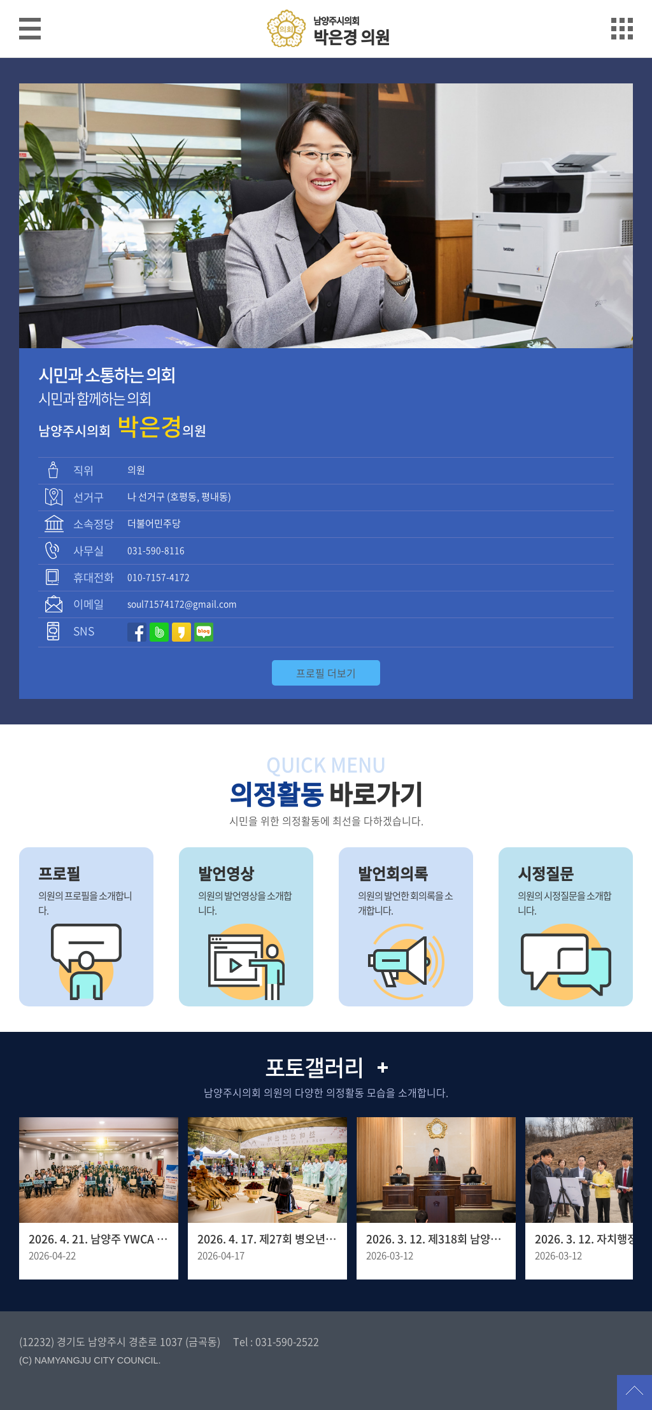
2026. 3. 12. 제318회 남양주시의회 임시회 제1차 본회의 (436, 1238)
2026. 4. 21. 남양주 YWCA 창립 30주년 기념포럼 (99, 1238)
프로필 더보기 (326, 672)
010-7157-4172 (158, 576)
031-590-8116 (156, 550)
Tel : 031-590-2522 (276, 1341)
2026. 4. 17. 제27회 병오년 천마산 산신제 (267, 1238)
